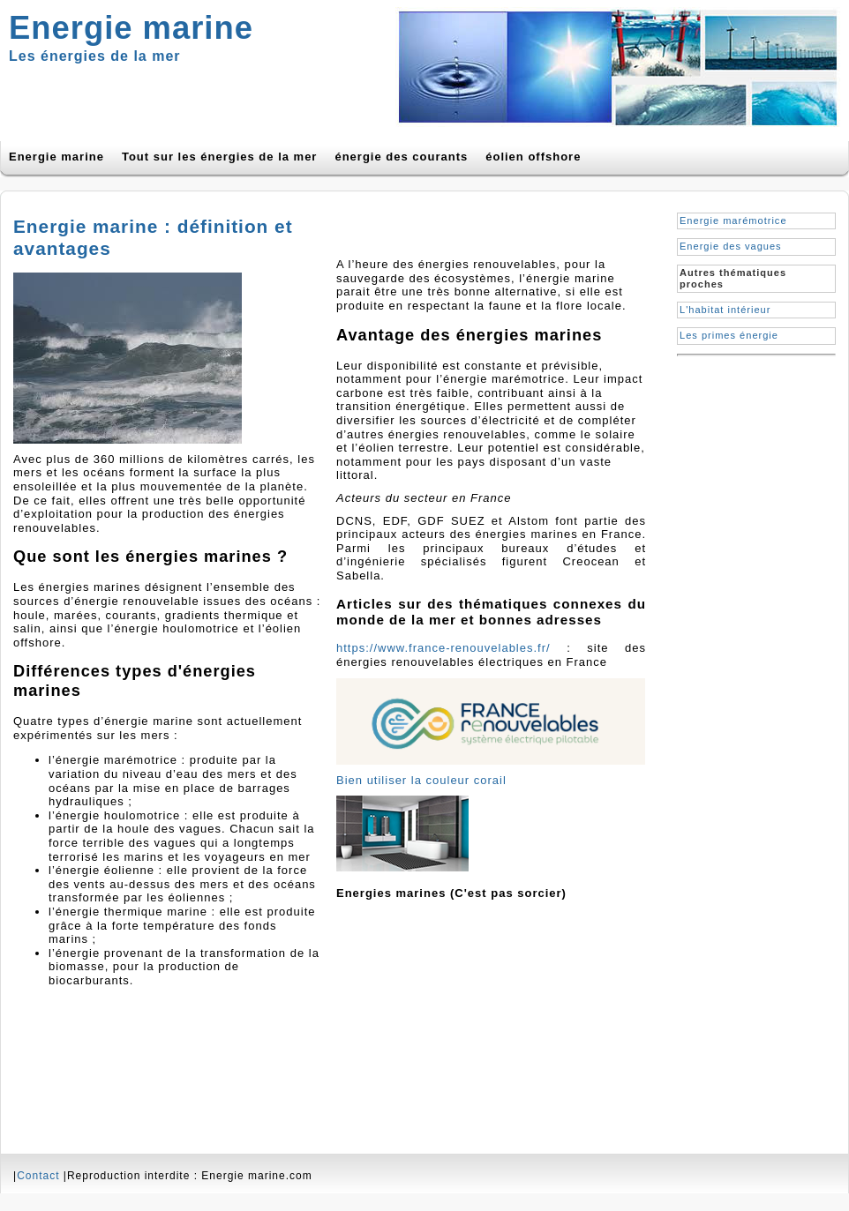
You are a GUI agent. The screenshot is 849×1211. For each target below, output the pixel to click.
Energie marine (56, 156)
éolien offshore (533, 156)
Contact (38, 1176)
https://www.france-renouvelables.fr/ (443, 647)
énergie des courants (401, 156)
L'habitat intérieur (725, 309)
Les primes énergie (729, 335)
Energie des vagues (731, 246)
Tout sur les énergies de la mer (220, 156)
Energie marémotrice (733, 220)
